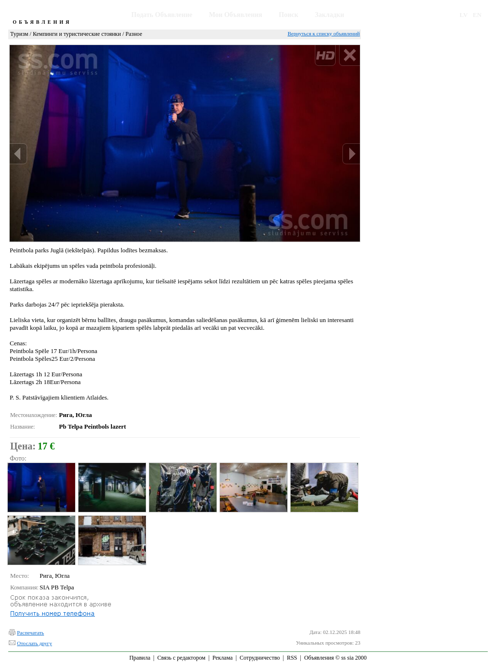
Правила (139, 657)
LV (464, 14)
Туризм (19, 34)
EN (477, 14)
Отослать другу (34, 643)
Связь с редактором (181, 657)
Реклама (222, 657)
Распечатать (30, 632)
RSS (292, 657)
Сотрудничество (260, 657)
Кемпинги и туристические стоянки (77, 34)
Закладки (329, 14)
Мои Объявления (235, 14)
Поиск (288, 14)
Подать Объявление (161, 14)
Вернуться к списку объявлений (324, 33)
